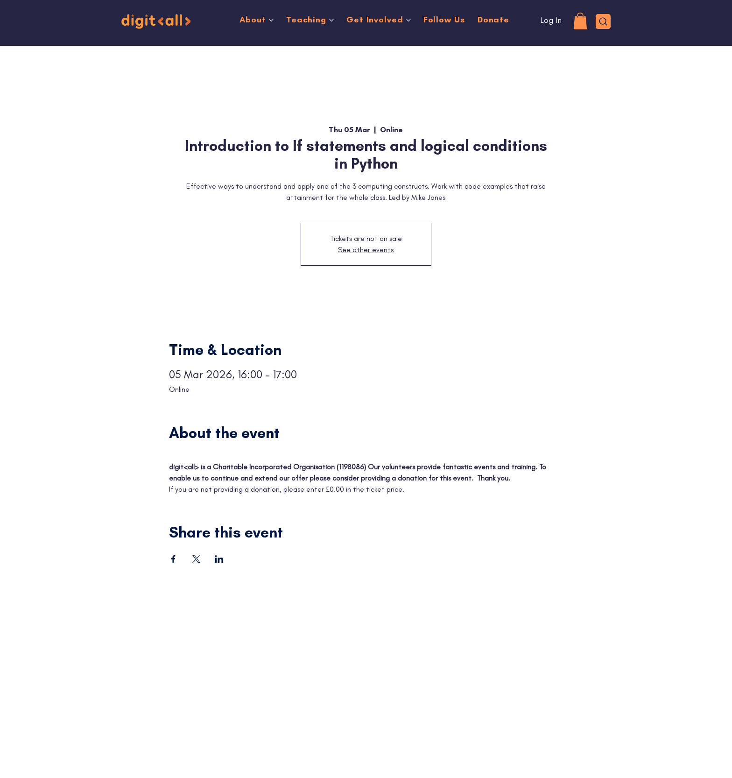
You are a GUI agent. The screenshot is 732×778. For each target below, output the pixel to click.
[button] (580, 21)
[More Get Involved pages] (408, 20)
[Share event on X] (196, 559)
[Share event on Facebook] (173, 559)
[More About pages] (271, 20)
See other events (366, 249)
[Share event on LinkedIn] (219, 559)
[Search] (603, 21)
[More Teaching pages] (331, 20)
